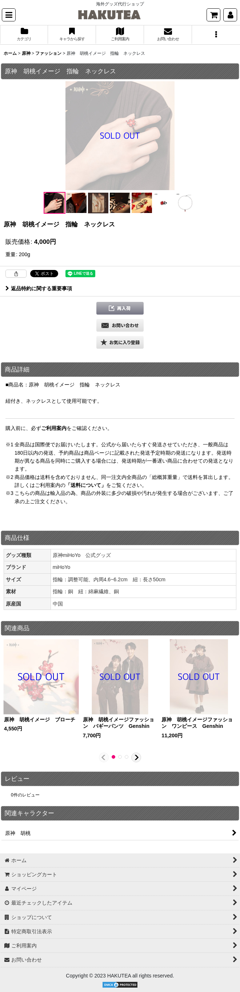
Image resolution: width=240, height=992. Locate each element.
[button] (9, 14)
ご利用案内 (54, 428)
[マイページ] (230, 14)
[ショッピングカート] (213, 14)
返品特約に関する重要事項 (38, 288)
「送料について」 (85, 485)
